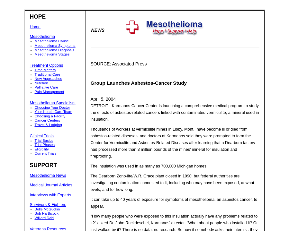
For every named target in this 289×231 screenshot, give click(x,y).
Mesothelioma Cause (52, 41)
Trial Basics (44, 140)
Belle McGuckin (47, 209)
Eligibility (42, 149)
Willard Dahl (44, 218)
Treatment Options (46, 65)
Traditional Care (47, 74)
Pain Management (49, 92)
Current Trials (46, 153)
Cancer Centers (47, 120)
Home (35, 27)
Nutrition (41, 83)
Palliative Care (46, 87)
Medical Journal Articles (51, 185)
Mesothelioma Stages (52, 54)
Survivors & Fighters (48, 204)
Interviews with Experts (50, 195)
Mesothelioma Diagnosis (54, 50)
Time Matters (45, 70)
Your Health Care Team (53, 112)
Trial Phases (45, 145)
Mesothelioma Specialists (53, 103)
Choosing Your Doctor (52, 107)
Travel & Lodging (48, 125)
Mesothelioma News (48, 175)
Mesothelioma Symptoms (55, 45)
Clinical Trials (42, 136)
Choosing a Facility (50, 116)
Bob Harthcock (47, 213)
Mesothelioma (42, 36)
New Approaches (48, 79)
